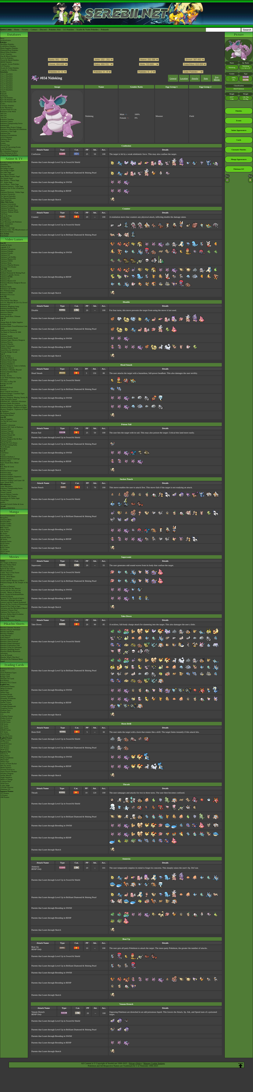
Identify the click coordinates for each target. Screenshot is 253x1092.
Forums (25, 29)
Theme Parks (4, 141)
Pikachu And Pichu (7, 632)
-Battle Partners (5, 768)
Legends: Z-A (5, 247)
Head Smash (36, 373)
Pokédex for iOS (6, 384)
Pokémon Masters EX (8, 259)
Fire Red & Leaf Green (8, 421)
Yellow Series (5, 529)
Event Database (5, 149)
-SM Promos (4, 746)
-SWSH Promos (6, 744)
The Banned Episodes (8, 198)
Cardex (2, 104)
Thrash (34, 792)
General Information (7, 516)
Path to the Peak (6, 216)
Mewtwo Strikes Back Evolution (12, 614)
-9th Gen (3, 113)
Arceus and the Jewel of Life (10, 590)
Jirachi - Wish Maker (7, 577)
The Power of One (6, 567)
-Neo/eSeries (4, 734)
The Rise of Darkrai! (7, 586)
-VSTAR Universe (6, 787)
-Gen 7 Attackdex (6, 86)
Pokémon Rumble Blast (8, 372)
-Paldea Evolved (6, 718)
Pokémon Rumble (6, 395)
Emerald (3, 423)
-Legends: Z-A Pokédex (8, 70)
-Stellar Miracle (5, 775)
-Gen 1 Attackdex (6, 74)
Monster (159, 116)
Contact (34, 29)
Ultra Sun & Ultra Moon (9, 301)
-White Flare (4, 692)
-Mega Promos (5, 740)
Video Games (14, 239)
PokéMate (4, 449)
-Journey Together (6, 696)
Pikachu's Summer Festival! (10, 639)
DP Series (3, 539)
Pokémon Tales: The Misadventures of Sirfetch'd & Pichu (14, 231)
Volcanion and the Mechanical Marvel (13, 608)
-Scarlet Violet (5, 720)
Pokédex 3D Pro (6, 376)
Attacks (195, 78)
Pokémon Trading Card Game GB (12, 480)
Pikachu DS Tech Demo (8, 443)
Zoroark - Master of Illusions (10, 592)
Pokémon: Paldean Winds (9, 212)
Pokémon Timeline (7, 119)
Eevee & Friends (6, 655)
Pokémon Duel (5, 348)
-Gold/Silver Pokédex (8, 46)
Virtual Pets (4, 500)
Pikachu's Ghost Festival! (9, 641)
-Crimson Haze (5, 781)
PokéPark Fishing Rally (8, 445)
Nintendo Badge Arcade (8, 352)
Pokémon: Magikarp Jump (9, 306)
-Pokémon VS (5, 789)
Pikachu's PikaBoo (6, 633)
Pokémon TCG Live (7, 295)
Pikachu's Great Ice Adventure (11, 647)
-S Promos (4, 795)
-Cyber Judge (5, 785)
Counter (34, 217)
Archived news (5, 40)
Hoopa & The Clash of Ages (10, 606)
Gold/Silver (4, 453)
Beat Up (35, 947)
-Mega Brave (4, 756)
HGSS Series (4, 543)
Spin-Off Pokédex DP (8, 100)
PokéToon (3, 214)
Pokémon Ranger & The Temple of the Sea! (14, 583)
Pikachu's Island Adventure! (10, 643)
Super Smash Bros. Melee (9, 463)
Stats (206, 78)
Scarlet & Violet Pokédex (87, 29)
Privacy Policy (135, 1063)
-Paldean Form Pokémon (9, 155)
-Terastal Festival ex (7, 770)
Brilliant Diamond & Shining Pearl (12, 273)
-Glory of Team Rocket (8, 764)
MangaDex (4, 518)
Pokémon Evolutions (7, 208)
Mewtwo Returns (6, 571)
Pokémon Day (5, 133)
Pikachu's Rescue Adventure (10, 630)
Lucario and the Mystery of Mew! (12, 580)
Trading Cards (14, 665)
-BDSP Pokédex (6, 62)
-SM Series (4, 724)
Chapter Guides (5, 524)
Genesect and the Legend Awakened (13, 602)
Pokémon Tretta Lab (7, 362)
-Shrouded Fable (6, 704)
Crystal (2, 455)
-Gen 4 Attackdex (6, 80)
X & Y (2, 320)
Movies (14, 557)
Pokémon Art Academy (8, 330)
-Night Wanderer (6, 777)
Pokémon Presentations (8, 135)
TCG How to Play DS (8, 382)
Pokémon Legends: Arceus (9, 275)
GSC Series (4, 531)
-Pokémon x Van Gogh (8, 131)
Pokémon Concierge (7, 228)
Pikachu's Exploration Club (10, 645)
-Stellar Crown (5, 702)
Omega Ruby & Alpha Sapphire (11, 322)
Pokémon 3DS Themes (8, 496)
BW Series (4, 545)
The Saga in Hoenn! (7, 174)
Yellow (2, 469)
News (2, 38)
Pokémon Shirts (5, 139)
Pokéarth (105, 29)
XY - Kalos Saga (6, 182)
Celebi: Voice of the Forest (9, 573)
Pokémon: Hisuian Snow (9, 210)
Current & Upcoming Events (10, 147)
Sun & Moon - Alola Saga (9, 184)
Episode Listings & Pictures (10, 163)
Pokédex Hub (55, 29)
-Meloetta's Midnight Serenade (11, 600)
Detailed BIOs (5, 522)
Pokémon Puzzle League (9, 471)
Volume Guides (5, 526)
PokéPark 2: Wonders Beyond (11, 370)
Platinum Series (5, 541)
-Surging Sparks (6, 700)
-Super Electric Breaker (8, 771)
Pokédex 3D (4, 374)
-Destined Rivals (6, 694)
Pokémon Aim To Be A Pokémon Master (12, 189)
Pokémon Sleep (5, 263)
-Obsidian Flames (6, 716)
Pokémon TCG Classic (8, 683)
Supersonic (36, 565)
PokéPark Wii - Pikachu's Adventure (13, 401)
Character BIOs (5, 520)
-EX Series (4, 732)
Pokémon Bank (5, 324)
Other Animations (6, 224)
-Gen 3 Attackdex (6, 78)
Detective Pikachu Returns (9, 265)
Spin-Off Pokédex (6, 98)
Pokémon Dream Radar (8, 360)
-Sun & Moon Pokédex (8, 56)
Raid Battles (4, 681)
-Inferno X (4, 754)
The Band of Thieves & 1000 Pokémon (10, 333)
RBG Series (4, 528)
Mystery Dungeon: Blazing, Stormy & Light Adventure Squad (13, 398)
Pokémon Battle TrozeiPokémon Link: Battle (14, 327)
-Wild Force (4, 783)
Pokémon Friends (6, 253)
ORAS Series (5, 551)
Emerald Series (5, 537)
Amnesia (35, 866)
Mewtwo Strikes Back (8, 565)
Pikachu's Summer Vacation (10, 628)
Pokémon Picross (6, 342)
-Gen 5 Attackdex (6, 82)
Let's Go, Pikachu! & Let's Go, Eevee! (13, 302)
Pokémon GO (5, 255)
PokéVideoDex (5, 220)
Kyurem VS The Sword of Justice (12, 598)
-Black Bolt (4, 690)
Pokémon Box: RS (6, 433)
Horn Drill (36, 732)
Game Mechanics (6, 108)
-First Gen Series (6, 736)
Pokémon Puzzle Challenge (10, 459)
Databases (14, 34)
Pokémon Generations (8, 204)
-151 (2, 714)
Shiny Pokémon (5, 200)
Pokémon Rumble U (7, 364)
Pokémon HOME (6, 277)
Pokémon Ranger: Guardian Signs (12, 393)
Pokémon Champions (7, 249)
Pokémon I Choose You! (9, 610)
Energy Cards (5, 677)
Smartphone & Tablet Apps (10, 498)
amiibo (2, 502)
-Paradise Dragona (6, 773)
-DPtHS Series (5, 730)
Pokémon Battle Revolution (10, 403)
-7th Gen (3, 117)
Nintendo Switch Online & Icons (12, 504)
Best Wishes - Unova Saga (9, 180)
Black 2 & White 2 (7, 358)
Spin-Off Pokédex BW (8, 102)
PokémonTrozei (5, 441)
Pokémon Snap (5, 473)
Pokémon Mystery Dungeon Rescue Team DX (13, 284)
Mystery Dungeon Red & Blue (11, 439)
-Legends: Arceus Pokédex (9, 64)
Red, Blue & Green (7, 467)
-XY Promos (4, 748)
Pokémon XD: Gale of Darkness (11, 427)
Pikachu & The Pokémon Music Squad (11, 660)
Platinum (3, 389)
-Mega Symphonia (6, 758)
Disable (34, 310)
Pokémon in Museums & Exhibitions (13, 129)
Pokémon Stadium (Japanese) (10, 476)
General (173, 78)
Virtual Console (5, 492)
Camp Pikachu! (5, 635)
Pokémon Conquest (7, 368)
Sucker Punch (37, 487)
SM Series (4, 553)
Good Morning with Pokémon (11, 222)
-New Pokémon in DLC (8, 153)
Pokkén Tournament (7, 346)
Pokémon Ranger (6, 437)
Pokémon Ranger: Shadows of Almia (13, 407)
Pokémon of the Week (8, 112)
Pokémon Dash (5, 429)
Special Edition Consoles (9, 494)
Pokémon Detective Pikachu (10, 620)
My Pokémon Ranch (7, 413)
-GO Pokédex (5, 66)
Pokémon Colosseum (7, 425)
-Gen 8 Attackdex (6, 88)
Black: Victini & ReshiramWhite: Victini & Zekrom (12, 595)
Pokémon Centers (6, 121)
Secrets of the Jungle (7, 616)
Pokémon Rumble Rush (8, 308)
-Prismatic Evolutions (8, 698)
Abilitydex (4, 96)
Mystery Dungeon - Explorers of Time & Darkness (13, 410)
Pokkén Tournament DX (9, 310)
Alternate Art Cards (7, 679)
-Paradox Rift (5, 712)
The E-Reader (5, 447)
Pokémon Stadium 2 (7, 457)
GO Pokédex (68, 29)
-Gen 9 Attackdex (6, 90)
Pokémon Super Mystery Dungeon (12, 340)
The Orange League (7, 170)
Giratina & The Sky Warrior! (10, 588)
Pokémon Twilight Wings (9, 206)
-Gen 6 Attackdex (6, 84)
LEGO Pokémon (6, 137)
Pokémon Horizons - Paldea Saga (12, 192)
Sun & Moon (4, 299)
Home (16, 29)
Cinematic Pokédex (7, 106)
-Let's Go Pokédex (6, 58)
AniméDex (4, 164)
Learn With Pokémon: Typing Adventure (10, 379)
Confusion (36, 154)
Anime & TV (14, 158)
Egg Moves (217, 78)
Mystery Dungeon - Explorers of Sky (13, 405)
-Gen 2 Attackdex (6, 76)
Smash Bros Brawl (7, 415)
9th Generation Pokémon (9, 151)
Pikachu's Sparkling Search (10, 649)
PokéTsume (4, 236)
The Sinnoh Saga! (6, 178)
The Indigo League (7, 168)
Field (192, 116)
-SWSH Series (5, 722)
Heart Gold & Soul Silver (9, 391)
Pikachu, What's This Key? (9, 657)
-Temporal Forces (6, 708)
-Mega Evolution (6, 688)
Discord (43, 29)
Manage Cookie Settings (154, 1063)
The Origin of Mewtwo (8, 563)
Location (184, 78)
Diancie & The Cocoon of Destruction (13, 604)
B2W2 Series (5, 547)
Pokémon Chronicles (7, 194)
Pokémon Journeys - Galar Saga (11, 186)
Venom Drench (37, 1012)
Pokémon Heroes (6, 575)
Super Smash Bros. (7, 482)
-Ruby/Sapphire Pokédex (9, 48)
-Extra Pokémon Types (8, 673)
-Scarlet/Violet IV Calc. (8, 110)
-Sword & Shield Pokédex (9, 60)
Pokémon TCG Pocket (8, 267)
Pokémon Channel (6, 431)
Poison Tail (36, 432)
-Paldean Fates (5, 710)
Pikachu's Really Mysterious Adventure (10, 652)
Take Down (36, 624)
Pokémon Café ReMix (8, 257)
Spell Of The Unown (7, 569)
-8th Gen (3, 115)
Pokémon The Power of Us (9, 612)
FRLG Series (4, 535)
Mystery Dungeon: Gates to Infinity (13, 366)
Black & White (5, 356)
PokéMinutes (5, 218)
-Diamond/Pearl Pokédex (9, 50)
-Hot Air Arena (5, 766)
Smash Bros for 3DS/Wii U (10, 350)
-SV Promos (4, 742)
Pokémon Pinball (6, 475)
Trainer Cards (5, 675)
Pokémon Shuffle (6, 336)
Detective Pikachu (6, 312)
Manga (14, 511)
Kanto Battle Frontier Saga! (10, 176)
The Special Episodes (7, 196)
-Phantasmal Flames (7, 686)
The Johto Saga (5, 172)
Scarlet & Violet (6, 245)
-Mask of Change (6, 779)
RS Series (3, 533)
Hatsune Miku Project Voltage (11, 127)
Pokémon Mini (5, 461)
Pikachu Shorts (14, 623)
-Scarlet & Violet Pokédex (9, 68)
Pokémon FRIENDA (7, 508)
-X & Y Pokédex (6, 54)
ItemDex (3, 92)
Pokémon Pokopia (6, 251)
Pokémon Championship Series (11, 123)
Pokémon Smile (5, 287)
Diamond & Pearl (6, 388)
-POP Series (4, 750)
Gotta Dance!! (5, 637)
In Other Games (5, 490)
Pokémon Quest (5, 314)
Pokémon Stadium (6, 478)
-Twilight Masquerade (8, 706)
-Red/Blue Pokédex (7, 44)
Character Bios (5, 166)
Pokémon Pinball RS (7, 435)
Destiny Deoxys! (6, 579)
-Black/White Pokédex (8, 52)
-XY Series (4, 726)
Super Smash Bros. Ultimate (10, 316)
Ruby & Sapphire (6, 419)
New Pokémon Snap (7, 291)
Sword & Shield (6, 271)
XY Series (4, 549)
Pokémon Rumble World (9, 338)
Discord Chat (5, 145)
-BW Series (4, 728)
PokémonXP (4, 125)
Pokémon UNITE (6, 261)
